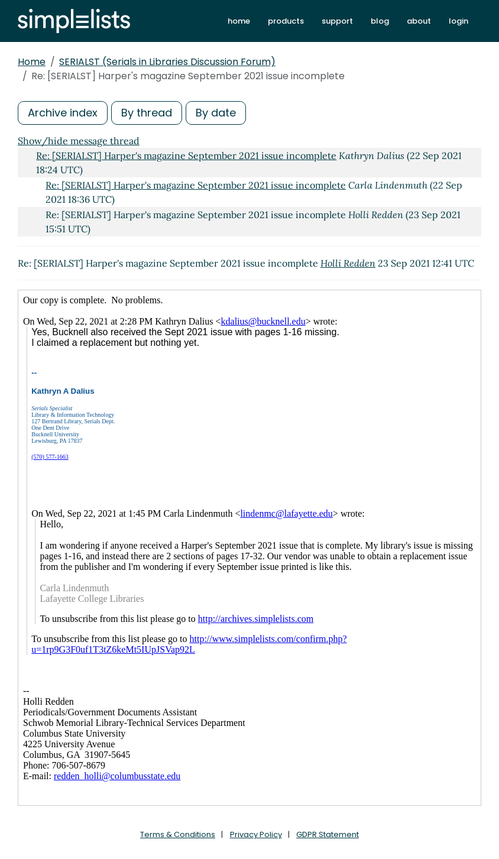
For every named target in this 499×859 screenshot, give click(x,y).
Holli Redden (347, 263)
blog (380, 21)
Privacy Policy (256, 834)
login (458, 21)
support (337, 21)
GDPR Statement (327, 834)
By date (216, 112)
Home (32, 62)
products (286, 21)
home (239, 21)
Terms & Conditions (177, 834)
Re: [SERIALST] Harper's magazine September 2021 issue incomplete (186, 155)
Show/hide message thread (79, 141)
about (419, 21)
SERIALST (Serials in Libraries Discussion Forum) (167, 62)
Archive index (63, 112)
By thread (146, 112)
